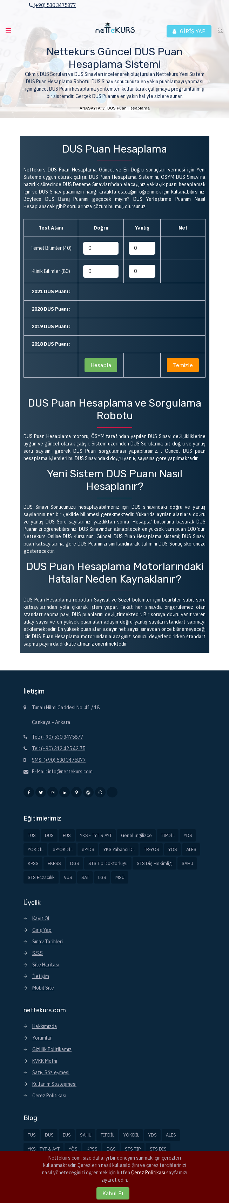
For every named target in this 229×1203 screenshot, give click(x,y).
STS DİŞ (158, 1149)
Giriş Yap (42, 930)
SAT (85, 877)
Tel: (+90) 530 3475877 (57, 737)
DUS (49, 835)
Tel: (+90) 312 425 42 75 (58, 748)
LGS (102, 877)
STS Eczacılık (41, 877)
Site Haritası (45, 965)
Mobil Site (43, 988)
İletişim (40, 976)
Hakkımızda (44, 1026)
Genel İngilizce (136, 835)
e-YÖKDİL (63, 849)
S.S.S (37, 953)
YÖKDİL (35, 849)
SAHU (187, 863)
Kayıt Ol (40, 918)
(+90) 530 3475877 (52, 5)
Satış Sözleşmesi (50, 1072)
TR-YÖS (151, 849)
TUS (32, 835)
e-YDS (88, 849)
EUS (67, 835)
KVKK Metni (44, 1061)
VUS (68, 877)
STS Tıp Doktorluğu (108, 863)
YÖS (172, 849)
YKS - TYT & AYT (96, 835)
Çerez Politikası (49, 1095)
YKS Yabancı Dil (119, 849)
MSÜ (119, 877)
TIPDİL (168, 835)
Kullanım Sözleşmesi (54, 1084)
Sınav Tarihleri (47, 941)
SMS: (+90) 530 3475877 (59, 760)
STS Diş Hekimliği (155, 863)
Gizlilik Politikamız (52, 1049)
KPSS (33, 863)
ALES (191, 849)
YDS (188, 835)
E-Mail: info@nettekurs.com (62, 771)
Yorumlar (42, 1038)
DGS (74, 863)
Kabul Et (112, 1193)
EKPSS (54, 863)
